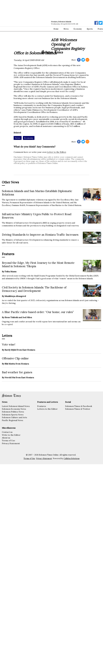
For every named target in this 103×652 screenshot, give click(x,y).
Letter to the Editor (56, 152)
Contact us (7, 432)
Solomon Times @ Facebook (78, 406)
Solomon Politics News (13, 411)
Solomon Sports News (12, 414)
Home (56, 29)
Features (41, 406)
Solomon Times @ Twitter (77, 409)
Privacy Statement (11, 443)
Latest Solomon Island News (16, 406)
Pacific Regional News (12, 420)
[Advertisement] (23, 25)
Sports (90, 29)
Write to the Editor (11, 435)
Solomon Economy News (14, 409)
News (66, 29)
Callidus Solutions (72, 458)
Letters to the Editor (47, 409)
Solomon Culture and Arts (14, 417)
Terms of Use (8, 440)
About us (6, 437)
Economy (78, 29)
